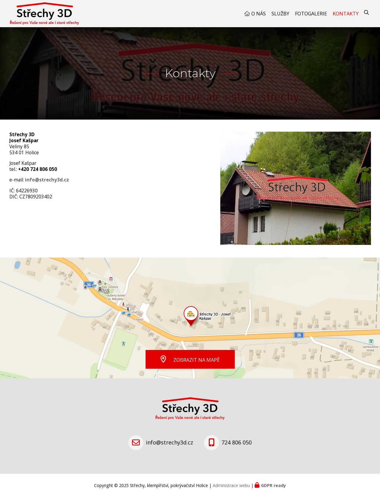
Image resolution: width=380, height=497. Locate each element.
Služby (280, 13)
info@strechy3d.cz (47, 180)
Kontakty (346, 13)
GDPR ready (273, 485)
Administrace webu (231, 485)
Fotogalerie (311, 13)
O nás (258, 13)
